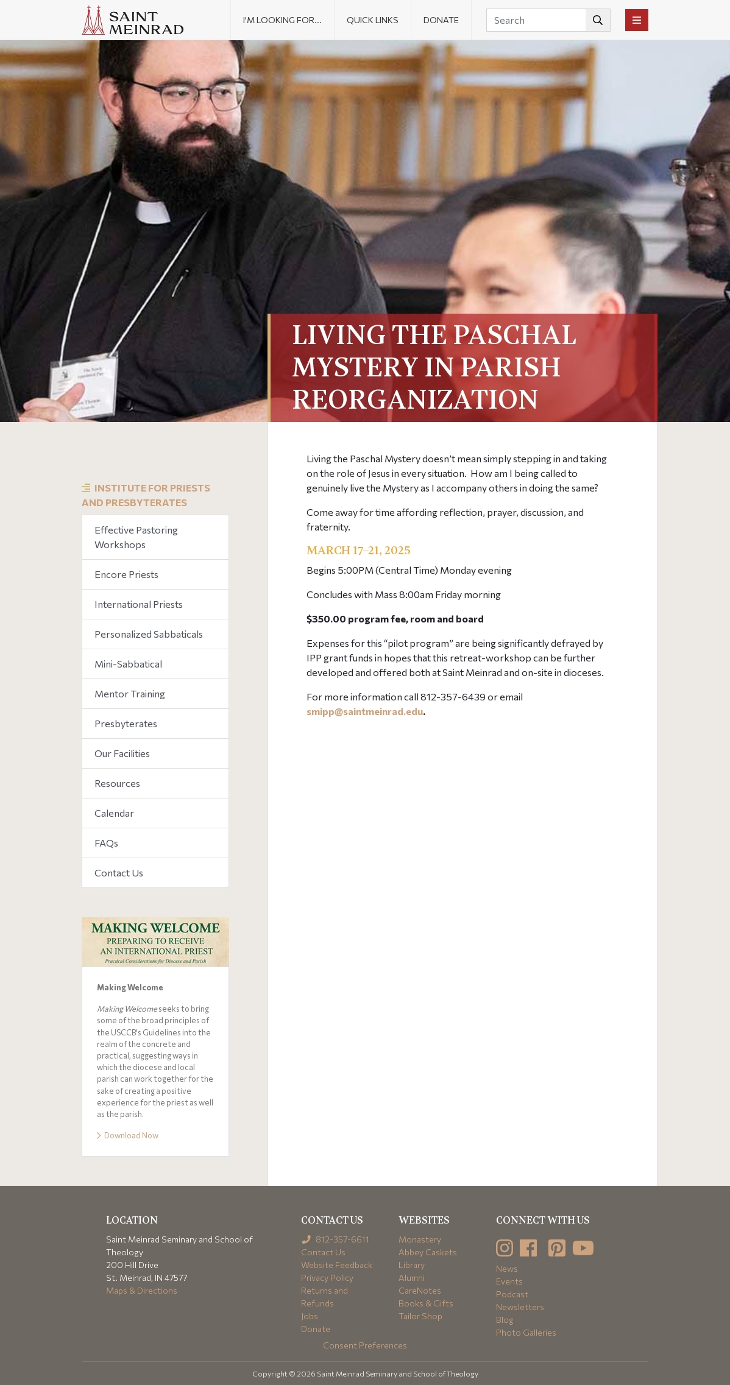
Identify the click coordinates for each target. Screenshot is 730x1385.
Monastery (420, 1239)
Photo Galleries (526, 1332)
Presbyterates (125, 723)
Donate (441, 20)
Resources (117, 783)
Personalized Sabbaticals (148, 634)
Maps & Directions (141, 1290)
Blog (505, 1319)
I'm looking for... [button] (282, 20)
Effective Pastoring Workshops (136, 537)
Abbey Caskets (428, 1252)
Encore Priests (126, 574)
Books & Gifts (426, 1303)
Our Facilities (122, 753)
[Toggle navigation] (636, 20)
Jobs (309, 1316)
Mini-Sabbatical (128, 663)
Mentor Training (129, 693)
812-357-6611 (335, 1239)
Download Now (127, 1135)
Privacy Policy (327, 1277)
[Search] (548, 20)
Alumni (412, 1277)
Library (412, 1265)
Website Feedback (336, 1265)
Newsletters (520, 1307)
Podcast (512, 1294)
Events (509, 1281)
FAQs (106, 842)
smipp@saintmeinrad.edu (365, 711)
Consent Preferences (365, 1345)
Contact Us (118, 872)
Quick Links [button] (373, 20)
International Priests (138, 604)
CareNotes (420, 1290)
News (507, 1268)
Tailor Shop (420, 1316)
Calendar (114, 813)
